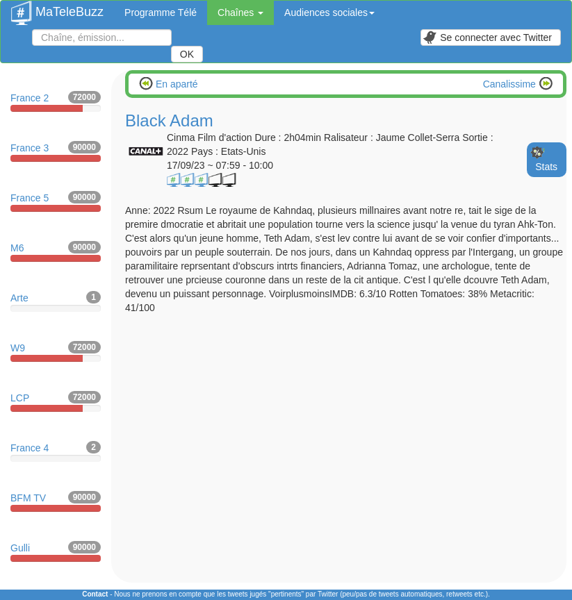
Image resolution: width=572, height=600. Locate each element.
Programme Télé (160, 12)
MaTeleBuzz (57, 8)
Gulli (55, 551)
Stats (546, 166)
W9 (55, 351)
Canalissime (511, 84)
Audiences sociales (329, 12)
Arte (55, 301)
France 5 (55, 201)
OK (187, 54)
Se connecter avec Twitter (487, 37)
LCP (55, 401)
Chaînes (240, 12)
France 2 (55, 101)
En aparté (175, 84)
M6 (55, 251)
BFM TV (55, 501)
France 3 (55, 151)
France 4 (55, 451)
